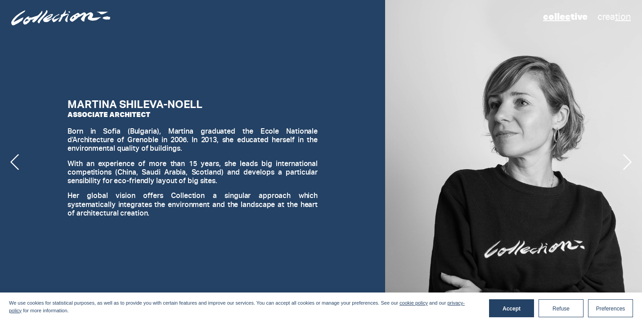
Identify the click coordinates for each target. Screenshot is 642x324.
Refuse (561, 309)
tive (565, 16)
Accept (512, 309)
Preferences (610, 309)
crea (614, 16)
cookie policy (414, 303)
